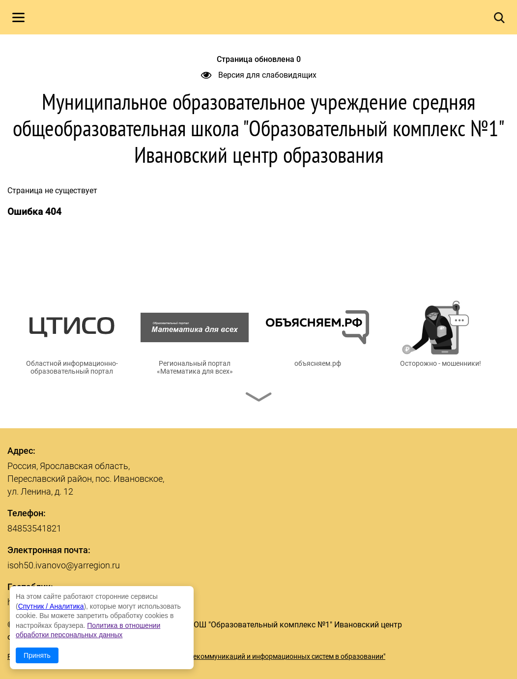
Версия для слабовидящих (258, 75)
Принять (37, 655)
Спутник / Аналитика (51, 606)
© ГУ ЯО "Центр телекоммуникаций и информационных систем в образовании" (258, 656)
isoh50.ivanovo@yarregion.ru (63, 565)
